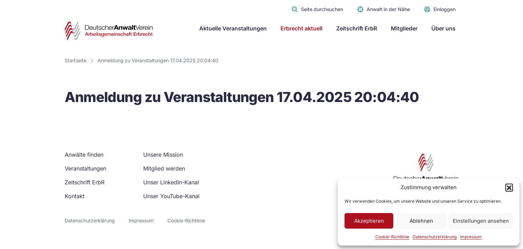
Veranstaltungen (85, 168)
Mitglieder (404, 28)
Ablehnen (421, 221)
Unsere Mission (163, 154)
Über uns (443, 28)
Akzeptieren (369, 221)
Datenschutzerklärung (435, 236)
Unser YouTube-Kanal (171, 196)
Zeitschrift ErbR (356, 28)
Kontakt (74, 196)
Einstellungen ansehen (481, 221)
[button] (509, 187)
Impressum (471, 236)
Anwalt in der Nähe (383, 9)
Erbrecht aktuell (301, 28)
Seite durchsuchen (317, 9)
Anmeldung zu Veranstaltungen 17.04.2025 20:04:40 (158, 60)
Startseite (75, 60)
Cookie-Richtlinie (392, 236)
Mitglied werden (164, 168)
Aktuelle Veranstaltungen (233, 28)
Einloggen (440, 9)
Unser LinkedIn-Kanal (171, 182)
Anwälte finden (84, 154)
